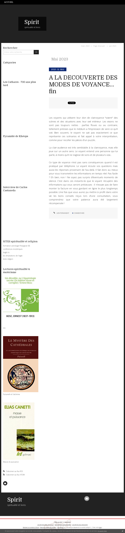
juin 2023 (112, 46)
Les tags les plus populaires (80, 525)
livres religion (8, 259)
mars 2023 (85, 46)
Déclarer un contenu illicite (31, 527)
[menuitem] (10, 2)
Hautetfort (68, 522)
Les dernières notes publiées (63, 525)
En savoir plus (102, 531)
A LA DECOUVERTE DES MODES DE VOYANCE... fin (83, 84)
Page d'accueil (99, 46)
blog (100, 527)
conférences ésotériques (13, 249)
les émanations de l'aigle (12, 256)
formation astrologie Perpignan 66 (16, 246)
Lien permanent (61, 213)
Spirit (31, 22)
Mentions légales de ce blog (48, 527)
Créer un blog (58, 522)
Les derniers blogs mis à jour (45, 525)
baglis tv (6, 252)
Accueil (8, 2)
